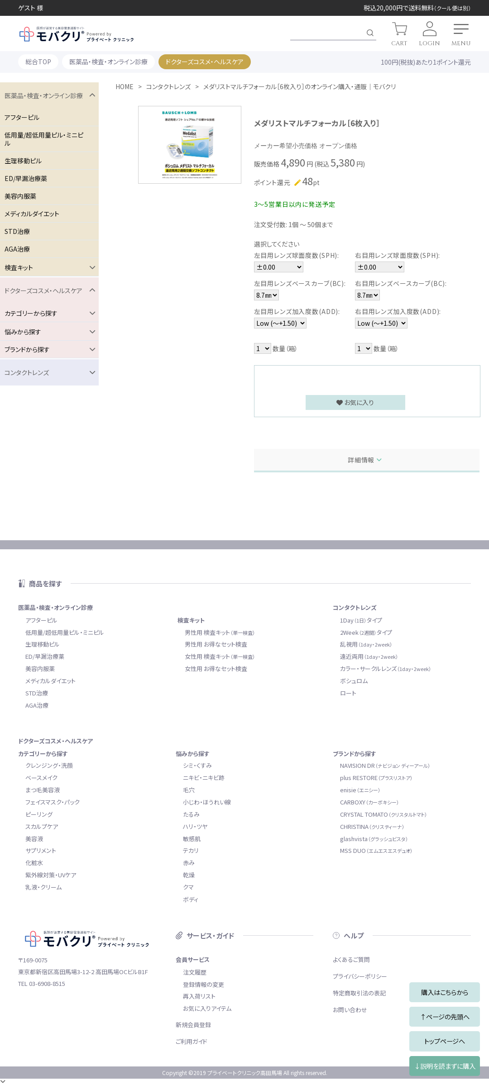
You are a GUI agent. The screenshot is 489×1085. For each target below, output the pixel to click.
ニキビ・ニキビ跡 (204, 777)
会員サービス (193, 959)
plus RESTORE (376, 777)
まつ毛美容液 (42, 789)
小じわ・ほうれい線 (207, 802)
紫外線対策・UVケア (50, 875)
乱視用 (366, 644)
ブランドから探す (354, 753)
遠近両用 (369, 656)
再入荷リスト (199, 996)
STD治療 (17, 231)
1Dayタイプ (361, 620)
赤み (189, 862)
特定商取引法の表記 (359, 993)
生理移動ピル (23, 160)
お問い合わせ (350, 1009)
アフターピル (22, 117)
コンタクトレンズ (168, 86)
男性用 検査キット (220, 632)
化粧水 (34, 862)
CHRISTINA (372, 826)
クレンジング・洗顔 (49, 765)
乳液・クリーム (43, 887)
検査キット (191, 620)
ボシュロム (354, 680)
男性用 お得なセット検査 (216, 644)
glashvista (374, 838)
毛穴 (189, 789)
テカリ (191, 850)
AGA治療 (17, 248)
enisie (360, 789)
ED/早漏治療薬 (26, 178)
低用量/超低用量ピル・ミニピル (44, 139)
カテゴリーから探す (43, 753)
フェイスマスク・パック (52, 802)
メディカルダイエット (32, 213)
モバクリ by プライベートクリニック (76, 34)
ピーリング (39, 814)
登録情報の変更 (203, 984)
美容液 (34, 838)
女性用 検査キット (220, 656)
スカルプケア (41, 826)
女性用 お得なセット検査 (216, 668)
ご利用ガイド (191, 1041)
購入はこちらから (444, 992)
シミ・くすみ (197, 765)
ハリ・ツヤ (195, 826)
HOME (124, 86)
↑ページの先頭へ (445, 1016)
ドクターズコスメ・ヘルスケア (205, 61)
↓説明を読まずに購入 (444, 1066)
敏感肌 (192, 838)
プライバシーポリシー (360, 976)
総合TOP (38, 61)
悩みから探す (193, 753)
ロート (348, 693)
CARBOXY (369, 802)
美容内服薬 (20, 195)
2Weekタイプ (366, 632)
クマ (188, 887)
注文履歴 (194, 972)
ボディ (190, 899)
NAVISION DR (385, 765)
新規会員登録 (193, 1024)
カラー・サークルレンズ (385, 668)
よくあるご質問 (351, 959)
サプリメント (40, 850)
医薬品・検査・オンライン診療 (108, 61)
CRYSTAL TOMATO (383, 814)
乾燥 (189, 875)
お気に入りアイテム (207, 1008)
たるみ (191, 814)
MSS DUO (376, 850)
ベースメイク (41, 777)
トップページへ (444, 1041)
